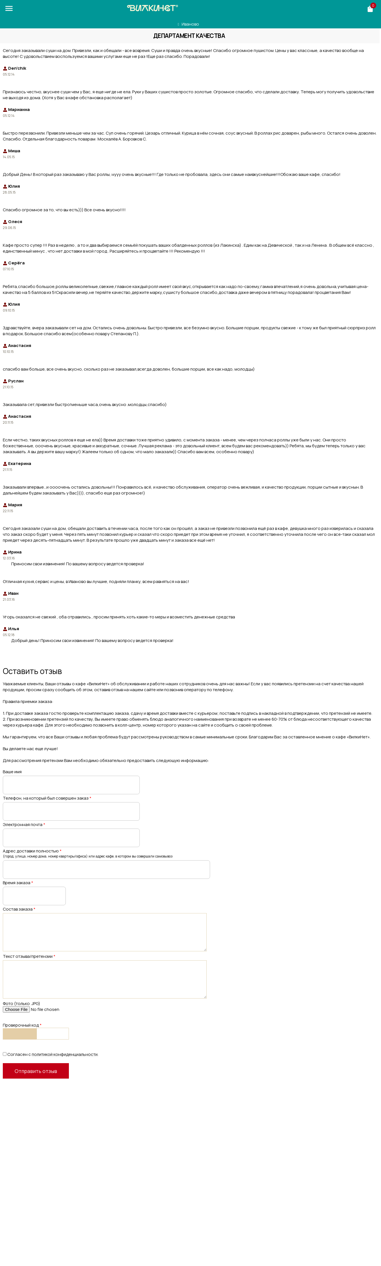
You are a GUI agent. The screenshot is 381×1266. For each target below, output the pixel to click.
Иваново (190, 24)
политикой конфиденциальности (65, 1054)
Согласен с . (50, 1054)
